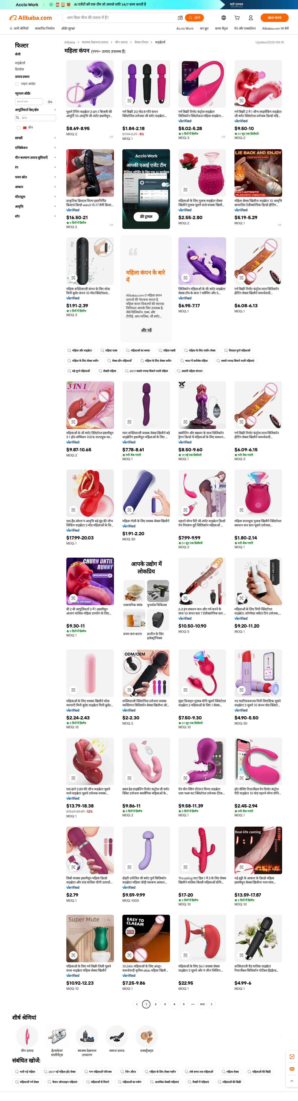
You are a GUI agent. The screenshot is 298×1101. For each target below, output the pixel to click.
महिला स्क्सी (167, 350)
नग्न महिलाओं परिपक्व (98, 1072)
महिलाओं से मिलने (97, 1082)
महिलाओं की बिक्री (259, 1072)
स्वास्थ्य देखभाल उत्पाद (95, 42)
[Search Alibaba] (120, 17)
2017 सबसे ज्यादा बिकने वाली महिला (146, 371)
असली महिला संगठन (189, 371)
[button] (180, 18)
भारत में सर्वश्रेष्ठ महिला (194, 361)
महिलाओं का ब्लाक (138, 350)
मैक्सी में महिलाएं (198, 1082)
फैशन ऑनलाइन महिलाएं (62, 1082)
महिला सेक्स (230, 1072)
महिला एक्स (109, 350)
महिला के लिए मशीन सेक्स (199, 350)
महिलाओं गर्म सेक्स (27, 1082)
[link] (292, 1057)
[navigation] (35, 523)
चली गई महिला (25, 1072)
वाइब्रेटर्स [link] (160, 42)
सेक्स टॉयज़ (141, 42)
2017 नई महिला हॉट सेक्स (59, 1072)
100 (202, 1004)
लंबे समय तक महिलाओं (199, 1072)
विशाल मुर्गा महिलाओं (237, 350)
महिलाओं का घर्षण (129, 1082)
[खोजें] (194, 17)
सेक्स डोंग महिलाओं (119, 361)
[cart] (237, 18)
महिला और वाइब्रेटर (79, 350)
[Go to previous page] (137, 1004)
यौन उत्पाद (121, 42)
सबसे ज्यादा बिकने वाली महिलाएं (235, 361)
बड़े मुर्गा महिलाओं (78, 371)
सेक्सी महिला (107, 371)
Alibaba (69, 42)
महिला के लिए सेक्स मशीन (83, 361)
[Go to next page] (211, 1004)
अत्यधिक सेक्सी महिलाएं (164, 1082)
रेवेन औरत (128, 1072)
